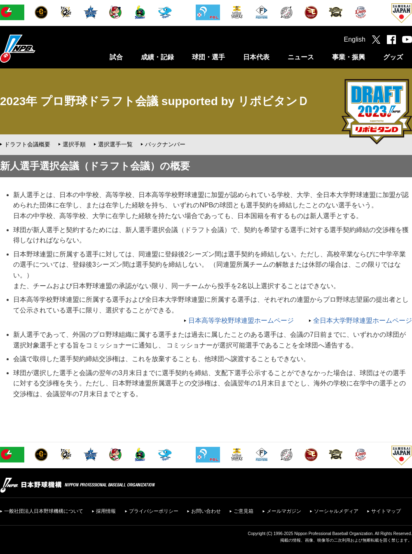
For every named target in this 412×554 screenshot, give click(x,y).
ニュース (301, 57)
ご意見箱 (243, 511)
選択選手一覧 (115, 144)
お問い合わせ (206, 511)
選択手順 (74, 144)
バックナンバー (165, 144)
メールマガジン (284, 511)
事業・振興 (348, 57)
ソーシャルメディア (336, 511)
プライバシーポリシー (153, 511)
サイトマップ (386, 511)
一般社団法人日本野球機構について (43, 511)
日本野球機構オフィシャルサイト (38, 48)
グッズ (393, 57)
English (354, 39)
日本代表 (256, 57)
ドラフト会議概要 (27, 144)
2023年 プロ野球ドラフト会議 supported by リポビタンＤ (154, 101)
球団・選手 (208, 57)
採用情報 (106, 511)
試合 (116, 57)
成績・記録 (157, 57)
